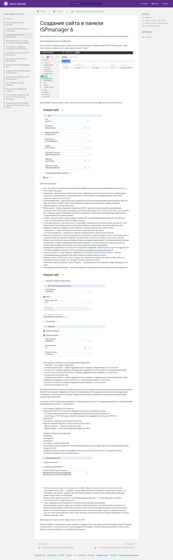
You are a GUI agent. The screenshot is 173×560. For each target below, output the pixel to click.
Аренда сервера (102, 555)
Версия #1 (147, 18)
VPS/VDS (113, 555)
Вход (165, 4)
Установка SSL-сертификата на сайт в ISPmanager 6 (94, 250)
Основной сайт (39, 555)
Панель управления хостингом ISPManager (55, 41)
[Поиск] (73, 4)
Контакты (91, 555)
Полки (144, 4)
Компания (82, 555)
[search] (86, 4)
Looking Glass (52, 555)
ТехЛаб (61, 555)
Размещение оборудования (129, 555)
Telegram (69, 555)
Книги (155, 4)
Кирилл (147, 20)
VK (75, 555)
